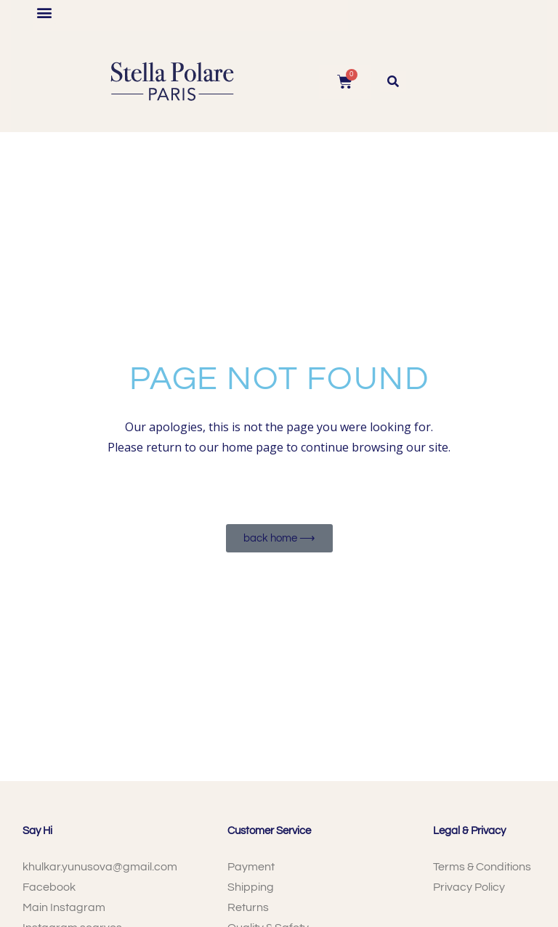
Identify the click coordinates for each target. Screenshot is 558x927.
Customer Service (269, 830)
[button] (45, 12)
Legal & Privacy (469, 830)
